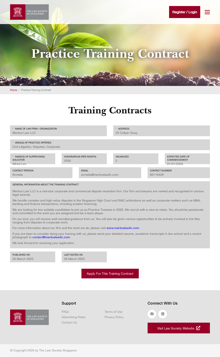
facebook (152, 314)
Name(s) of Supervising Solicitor (28, 158)
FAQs (65, 311)
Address (122, 128)
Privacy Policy (114, 317)
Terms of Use (113, 311)
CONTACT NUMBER (161, 170)
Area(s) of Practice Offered (31, 142)
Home (13, 90)
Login (192, 12)
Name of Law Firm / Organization (34, 128)
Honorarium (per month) (80, 156)
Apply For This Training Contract (110, 273)
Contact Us (69, 322)
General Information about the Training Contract (45, 184)
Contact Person (23, 170)
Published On (21, 254)
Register (178, 12)
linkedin (162, 314)
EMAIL (84, 170)
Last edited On (73, 254)
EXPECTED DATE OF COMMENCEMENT (178, 158)
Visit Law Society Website (178, 328)
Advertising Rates (74, 317)
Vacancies (122, 156)
